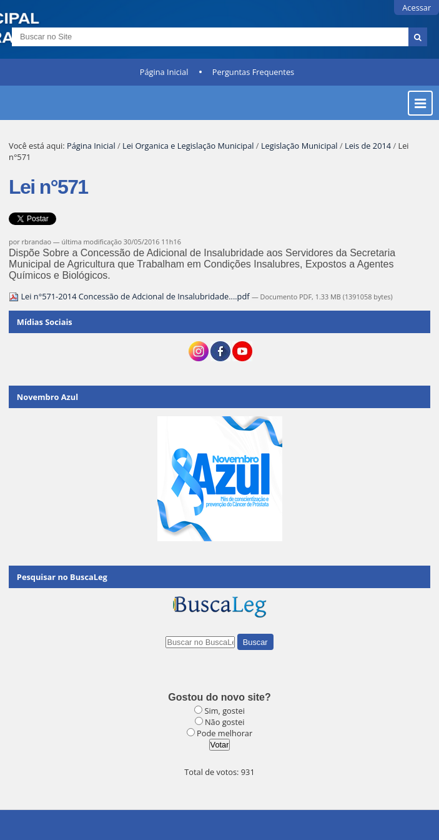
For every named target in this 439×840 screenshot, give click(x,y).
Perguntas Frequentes (253, 72)
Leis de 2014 (368, 145)
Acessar (416, 7)
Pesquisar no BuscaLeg (62, 576)
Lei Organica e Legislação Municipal (188, 145)
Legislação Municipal (299, 145)
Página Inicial (164, 72)
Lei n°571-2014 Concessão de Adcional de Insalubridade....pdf (130, 296)
